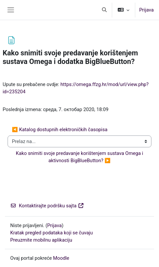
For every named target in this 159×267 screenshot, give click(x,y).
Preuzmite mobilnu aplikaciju (41, 240)
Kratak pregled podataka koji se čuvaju (51, 233)
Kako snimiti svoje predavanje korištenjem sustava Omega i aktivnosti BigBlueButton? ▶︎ (80, 156)
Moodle (61, 258)
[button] (104, 10)
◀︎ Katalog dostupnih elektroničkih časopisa (60, 130)
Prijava (146, 10)
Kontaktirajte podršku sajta (47, 206)
